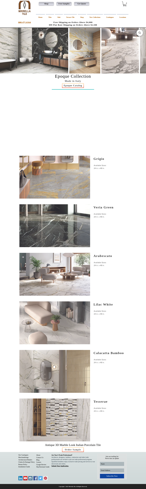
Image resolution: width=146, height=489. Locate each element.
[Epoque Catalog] (73, 85)
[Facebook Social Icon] (35, 478)
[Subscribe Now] (112, 476)
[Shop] (46, 3)
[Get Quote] (81, 3)
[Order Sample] (73, 449)
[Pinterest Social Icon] (45, 478)
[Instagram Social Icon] (30, 478)
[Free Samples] (64, 3)
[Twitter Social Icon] (40, 478)
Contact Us (39, 457)
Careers (38, 462)
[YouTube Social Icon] (25, 478)
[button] (125, 3)
